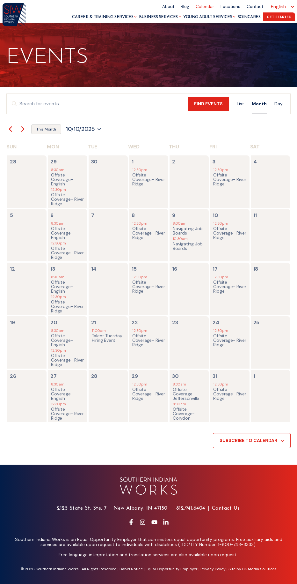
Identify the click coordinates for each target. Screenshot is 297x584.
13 (52, 269)
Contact (255, 6)
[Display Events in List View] (240, 104)
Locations (230, 6)
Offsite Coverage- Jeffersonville (186, 393)
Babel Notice (131, 569)
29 (53, 161)
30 (175, 376)
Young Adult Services (209, 17)
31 (215, 376)
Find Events (208, 104)
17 (215, 269)
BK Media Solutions (259, 569)
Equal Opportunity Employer (172, 569)
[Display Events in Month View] (259, 104)
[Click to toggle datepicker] (83, 129)
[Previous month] (10, 129)
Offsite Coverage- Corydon (184, 413)
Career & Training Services (104, 17)
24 (216, 322)
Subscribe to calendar (248, 440)
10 (215, 215)
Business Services (160, 17)
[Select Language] (281, 7)
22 (135, 322)
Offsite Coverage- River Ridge (67, 199)
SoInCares (249, 17)
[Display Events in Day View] (278, 104)
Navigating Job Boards (188, 231)
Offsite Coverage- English (62, 179)
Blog (185, 6)
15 (134, 269)
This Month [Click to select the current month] (46, 129)
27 (53, 376)
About (168, 6)
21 (93, 322)
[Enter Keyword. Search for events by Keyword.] (97, 103)
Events (47, 57)
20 (53, 322)
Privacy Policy (213, 569)
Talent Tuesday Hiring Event (107, 338)
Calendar (205, 6)
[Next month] (22, 129)
